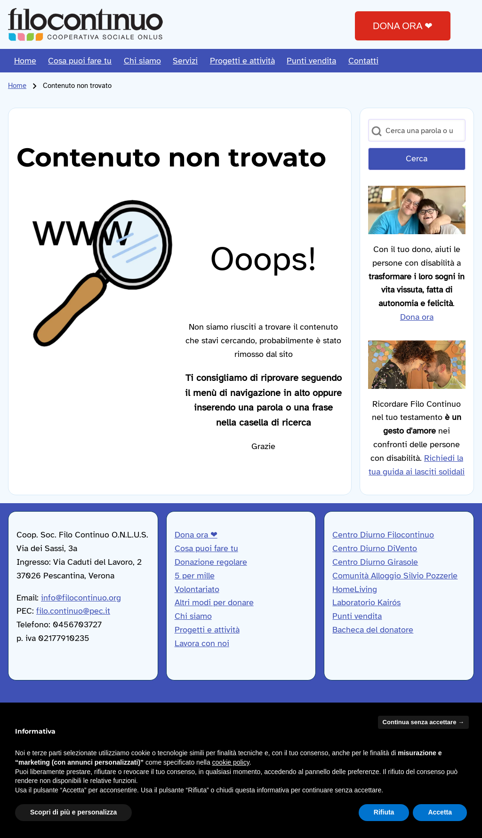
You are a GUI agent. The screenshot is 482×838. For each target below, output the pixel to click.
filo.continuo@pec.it (73, 611)
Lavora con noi (202, 643)
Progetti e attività (207, 630)
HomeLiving (354, 589)
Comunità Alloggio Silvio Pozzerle (395, 575)
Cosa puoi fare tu (206, 548)
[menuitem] (25, 60)
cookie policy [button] (230, 762)
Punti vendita (357, 616)
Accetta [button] (440, 812)
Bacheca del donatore (372, 630)
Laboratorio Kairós (366, 602)
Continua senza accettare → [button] (423, 722)
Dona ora (417, 317)
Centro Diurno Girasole (375, 562)
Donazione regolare (211, 562)
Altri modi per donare (214, 602)
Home (17, 85)
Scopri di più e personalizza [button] (73, 812)
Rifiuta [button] (384, 812)
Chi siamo (193, 616)
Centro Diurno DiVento (374, 548)
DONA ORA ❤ (403, 26)
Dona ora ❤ (196, 535)
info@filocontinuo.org (81, 598)
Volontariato (197, 589)
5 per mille (195, 575)
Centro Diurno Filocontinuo (383, 535)
